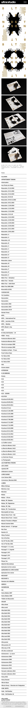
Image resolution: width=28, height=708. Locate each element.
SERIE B (3, 584)
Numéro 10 (4, 532)
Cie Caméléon (5, 295)
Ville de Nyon (5, 682)
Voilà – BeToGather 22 (7, 694)
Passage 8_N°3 (5, 552)
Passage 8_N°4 (5, 555)
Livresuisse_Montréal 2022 (9, 480)
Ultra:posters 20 (6, 645)
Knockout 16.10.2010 (7, 416)
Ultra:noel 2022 (5, 636)
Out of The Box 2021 (7, 543)
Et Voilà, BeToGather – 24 (8, 332)
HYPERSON (4, 370)
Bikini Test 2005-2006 (7, 286)
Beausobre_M (5, 263)
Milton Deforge (5, 486)
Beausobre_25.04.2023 (7, 225)
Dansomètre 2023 (6, 306)
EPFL (2, 315)
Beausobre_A (5, 234)
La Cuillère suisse (6, 442)
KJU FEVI (4, 396)
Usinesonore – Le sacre (8, 653)
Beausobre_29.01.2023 (7, 231)
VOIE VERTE (5, 688)
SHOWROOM (5, 587)
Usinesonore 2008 (6, 659)
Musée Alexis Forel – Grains (9, 517)
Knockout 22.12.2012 (7, 434)
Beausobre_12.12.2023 (7, 208)
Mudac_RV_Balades (7, 500)
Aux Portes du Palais (7, 185)
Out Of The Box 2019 (7, 541)
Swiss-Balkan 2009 (6, 596)
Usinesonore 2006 (6, 656)
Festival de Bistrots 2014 (8, 341)
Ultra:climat (4, 604)
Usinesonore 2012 (6, 665)
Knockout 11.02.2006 (7, 410)
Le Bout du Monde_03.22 (8, 445)
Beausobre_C (5, 246)
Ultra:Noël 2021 (5, 633)
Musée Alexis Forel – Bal (8, 515)
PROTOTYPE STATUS (7, 564)
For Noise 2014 (5, 361)
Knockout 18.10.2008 (7, 428)
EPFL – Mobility (5, 324)
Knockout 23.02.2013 (7, 437)
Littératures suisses (7, 471)
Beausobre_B (5, 243)
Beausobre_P (5, 269)
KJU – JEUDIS (5, 393)
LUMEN (3, 483)
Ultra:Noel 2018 (5, 627)
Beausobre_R (5, 272)
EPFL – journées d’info (7, 321)
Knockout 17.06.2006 (7, 419)
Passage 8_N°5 (5, 558)
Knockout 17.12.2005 (7, 425)
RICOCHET (4, 575)
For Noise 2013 (5, 358)
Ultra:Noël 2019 (5, 630)
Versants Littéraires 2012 (8, 671)
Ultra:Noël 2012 (5, 610)
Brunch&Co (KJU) (6, 289)
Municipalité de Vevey (7, 512)
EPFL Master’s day (6, 327)
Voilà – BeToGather (6, 691)
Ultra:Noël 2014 (5, 616)
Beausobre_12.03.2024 (7, 205)
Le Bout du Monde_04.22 (8, 448)
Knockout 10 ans (6, 408)
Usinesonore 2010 (6, 662)
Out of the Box (5, 538)
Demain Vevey (5, 312)
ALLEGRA (4, 176)
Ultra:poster (4, 642)
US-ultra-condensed (7, 650)
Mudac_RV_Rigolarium (7, 503)
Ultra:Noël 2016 (5, 622)
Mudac (3, 494)
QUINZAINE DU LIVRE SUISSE (10, 569)
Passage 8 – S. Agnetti (7, 549)
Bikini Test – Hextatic (7, 280)
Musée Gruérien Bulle (7, 523)
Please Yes (4, 561)
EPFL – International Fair (8, 318)
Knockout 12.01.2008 (7, 413)
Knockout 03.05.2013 (7, 399)
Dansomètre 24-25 (6, 309)
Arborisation (5, 182)
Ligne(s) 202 (4, 468)
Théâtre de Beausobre (7, 598)
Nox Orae (4, 529)
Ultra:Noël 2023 (5, 639)
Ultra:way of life (5, 648)
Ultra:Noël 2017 (5, 624)
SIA (2, 590)
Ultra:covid (4, 607)
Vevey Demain (5, 679)
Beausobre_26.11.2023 (7, 228)
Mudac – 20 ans (5, 497)
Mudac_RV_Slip (5, 506)
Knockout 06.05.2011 (7, 402)
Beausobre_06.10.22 (7, 197)
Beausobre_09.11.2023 (7, 202)
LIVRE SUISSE (5, 474)
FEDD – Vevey (5, 335)
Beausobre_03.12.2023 (7, 194)
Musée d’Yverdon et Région (9, 520)
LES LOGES (4, 465)
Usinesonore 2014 (6, 668)
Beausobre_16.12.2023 (7, 217)
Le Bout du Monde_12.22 (8, 454)
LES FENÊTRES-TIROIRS (8, 463)
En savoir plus (19, 706)
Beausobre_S (5, 275)
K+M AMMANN (5, 373)
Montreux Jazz (5, 489)
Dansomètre (4, 298)
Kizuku (3, 376)
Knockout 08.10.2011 (7, 405)
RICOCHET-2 (5, 578)
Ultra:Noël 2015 (5, 619)
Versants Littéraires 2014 (8, 674)
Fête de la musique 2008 (8, 344)
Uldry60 (3, 601)
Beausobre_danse (6, 260)
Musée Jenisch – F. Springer (9, 526)
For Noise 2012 (5, 356)
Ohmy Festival (5, 535)
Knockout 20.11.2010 (7, 431)
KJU (2, 379)
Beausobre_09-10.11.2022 (8, 199)
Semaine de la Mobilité (7, 581)
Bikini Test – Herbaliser (8, 278)
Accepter (8, 706)
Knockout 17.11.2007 (7, 422)
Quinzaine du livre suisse (8, 567)
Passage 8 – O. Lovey (7, 546)
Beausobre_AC (5, 240)
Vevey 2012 (4, 676)
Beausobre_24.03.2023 (7, 223)
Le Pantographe (5, 460)
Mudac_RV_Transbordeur (8, 509)
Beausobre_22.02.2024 (7, 220)
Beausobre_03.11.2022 (7, 191)
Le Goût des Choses (7, 457)
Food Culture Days (6, 353)
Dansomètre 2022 (6, 304)
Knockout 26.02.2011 (7, 439)
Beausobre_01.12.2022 (7, 188)
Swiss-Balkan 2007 (6, 593)
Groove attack (5, 367)
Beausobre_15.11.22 (7, 214)
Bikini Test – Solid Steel (8, 283)
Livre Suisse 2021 (6, 477)
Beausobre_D (5, 251)
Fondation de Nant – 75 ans (9, 350)
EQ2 (2, 330)
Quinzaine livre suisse (7, 572)
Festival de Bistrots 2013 (8, 338)
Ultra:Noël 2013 (5, 613)
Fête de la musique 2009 (8, 347)
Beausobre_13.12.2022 (7, 211)
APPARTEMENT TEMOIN (8, 179)
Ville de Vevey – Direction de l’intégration (13, 685)
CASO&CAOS (5, 292)
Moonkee (4, 491)
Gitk (2, 364)
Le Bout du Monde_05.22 (8, 451)
